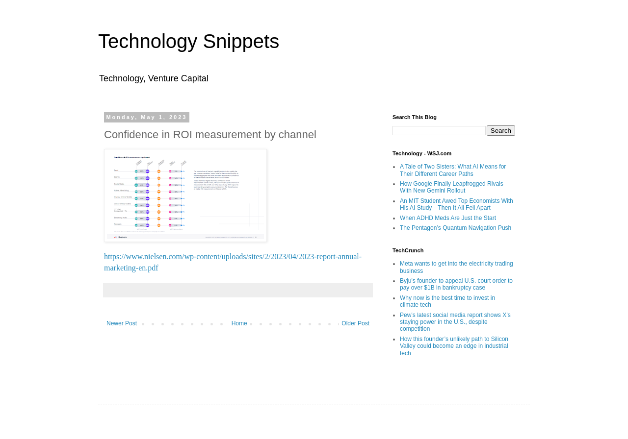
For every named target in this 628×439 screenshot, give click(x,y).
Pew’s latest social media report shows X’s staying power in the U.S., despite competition (455, 322)
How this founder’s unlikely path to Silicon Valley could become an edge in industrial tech (454, 346)
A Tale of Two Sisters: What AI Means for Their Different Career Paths (453, 170)
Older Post (355, 323)
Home (239, 323)
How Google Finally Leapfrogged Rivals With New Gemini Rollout (451, 187)
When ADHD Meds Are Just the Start (448, 218)
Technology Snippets (188, 41)
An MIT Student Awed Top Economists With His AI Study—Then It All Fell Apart (456, 204)
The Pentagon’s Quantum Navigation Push (455, 227)
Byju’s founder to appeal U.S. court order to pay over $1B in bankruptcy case (456, 284)
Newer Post (121, 323)
